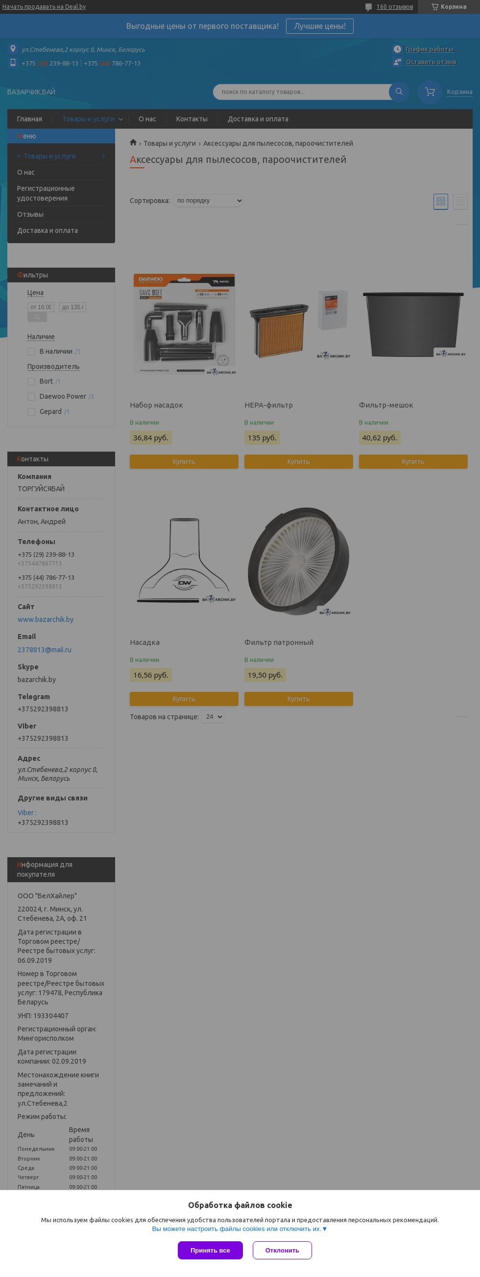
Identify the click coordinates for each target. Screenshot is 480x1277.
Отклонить (282, 1250)
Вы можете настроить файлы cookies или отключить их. (236, 1228)
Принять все (210, 1250)
